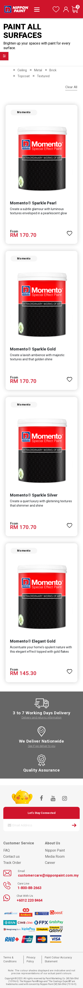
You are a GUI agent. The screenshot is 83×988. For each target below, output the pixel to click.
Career (50, 863)
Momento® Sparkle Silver (34, 495)
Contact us (11, 856)
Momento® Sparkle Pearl (33, 203)
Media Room (55, 856)
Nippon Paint (55, 850)
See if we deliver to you (41, 746)
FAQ (6, 850)
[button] (69, 231)
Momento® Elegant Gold (33, 641)
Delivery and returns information (41, 717)
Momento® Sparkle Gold (33, 349)
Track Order (12, 863)
